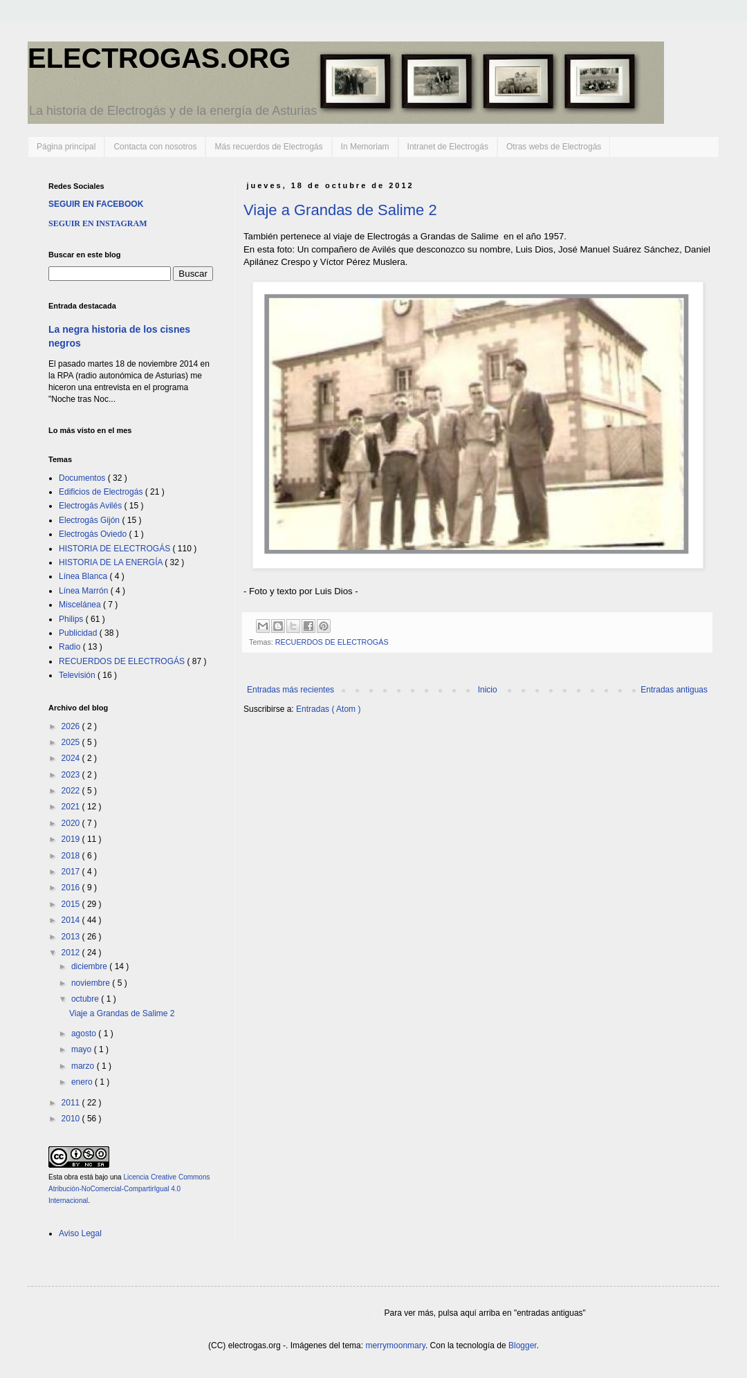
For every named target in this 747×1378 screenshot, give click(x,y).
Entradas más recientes (290, 690)
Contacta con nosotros (154, 146)
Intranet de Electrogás (447, 146)
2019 (72, 839)
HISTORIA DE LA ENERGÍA (112, 562)
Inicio (487, 690)
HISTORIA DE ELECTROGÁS (115, 548)
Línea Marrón (85, 591)
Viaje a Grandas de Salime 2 (340, 210)
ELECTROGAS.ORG (159, 58)
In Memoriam (365, 146)
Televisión (78, 675)
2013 (72, 936)
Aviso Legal (80, 1233)
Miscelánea (81, 604)
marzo (84, 1066)
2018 (72, 856)
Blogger (522, 1345)
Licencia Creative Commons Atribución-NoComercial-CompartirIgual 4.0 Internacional (129, 1188)
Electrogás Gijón (90, 520)
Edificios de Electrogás (102, 492)
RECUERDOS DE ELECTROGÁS (332, 642)
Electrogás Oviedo (94, 534)
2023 (72, 775)
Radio (71, 647)
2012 (72, 952)
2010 (72, 1118)
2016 (72, 887)
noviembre (91, 983)
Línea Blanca (84, 576)
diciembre (90, 966)
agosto (84, 1033)
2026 (72, 726)
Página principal (66, 146)
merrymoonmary (395, 1345)
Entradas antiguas (674, 690)
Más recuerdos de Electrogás (268, 146)
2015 (72, 904)
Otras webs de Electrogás (553, 146)
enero (83, 1082)
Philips (72, 619)
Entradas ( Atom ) (328, 709)
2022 (72, 791)
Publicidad (79, 633)
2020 (72, 823)
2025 (72, 742)
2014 (72, 920)
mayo (82, 1049)
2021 (72, 806)
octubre (86, 999)
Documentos (83, 478)
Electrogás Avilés (91, 506)
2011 (72, 1103)
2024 (72, 758)
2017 (72, 871)
